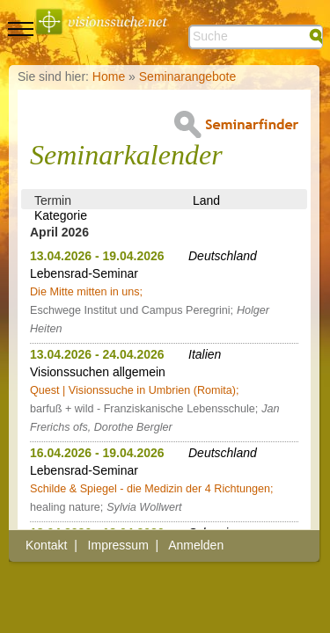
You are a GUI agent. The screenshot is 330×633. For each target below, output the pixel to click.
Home (108, 76)
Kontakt (46, 545)
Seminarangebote (188, 76)
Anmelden (196, 545)
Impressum (118, 545)
